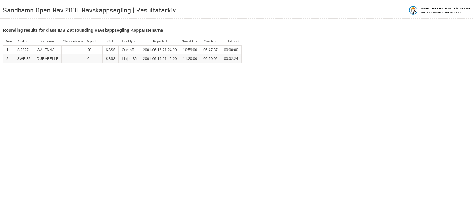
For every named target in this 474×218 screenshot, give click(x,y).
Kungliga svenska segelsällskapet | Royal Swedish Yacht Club (440, 10)
